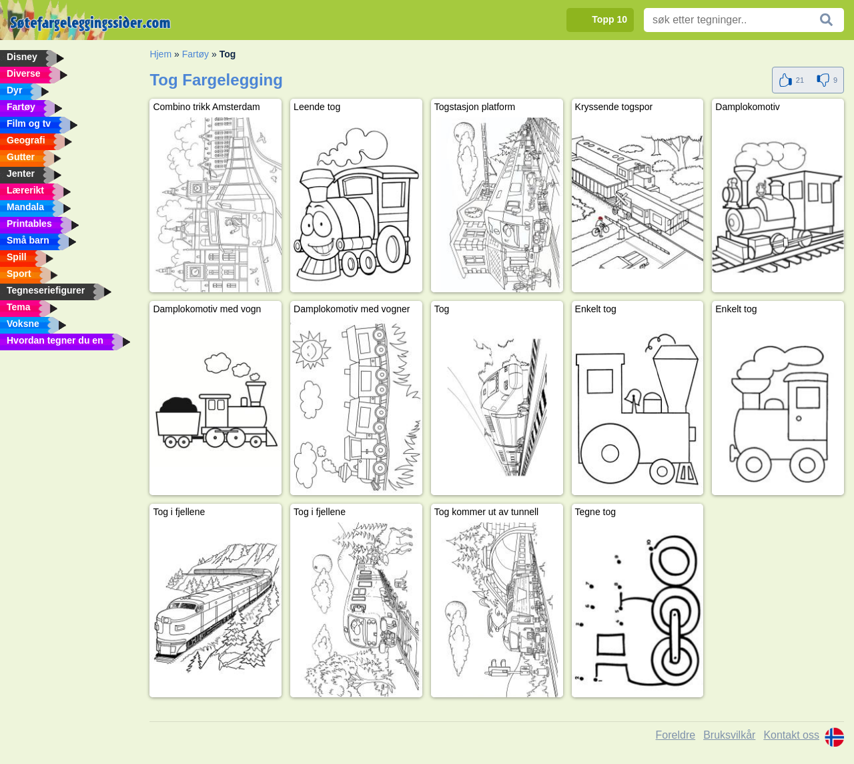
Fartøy (195, 54)
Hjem (160, 54)
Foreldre (676, 735)
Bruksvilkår (729, 735)
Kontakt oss (791, 735)
